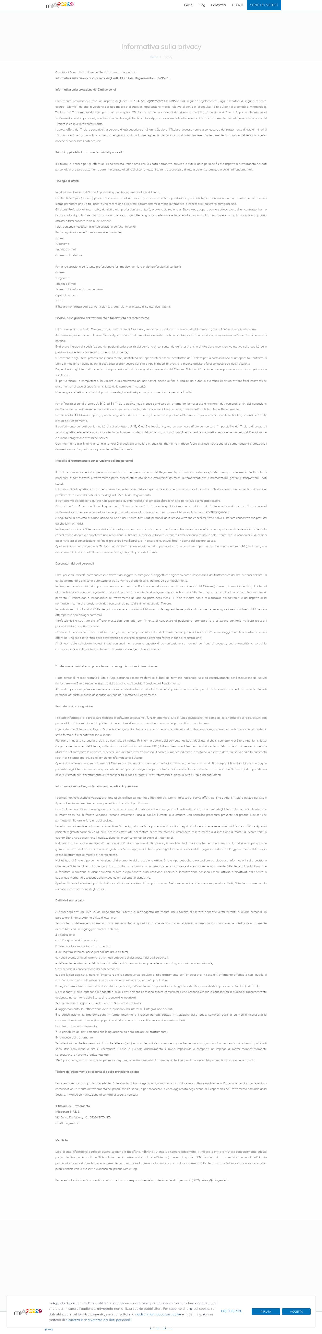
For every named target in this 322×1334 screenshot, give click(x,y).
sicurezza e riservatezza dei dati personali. (98, 1320)
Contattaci (218, 5)
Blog (202, 5)
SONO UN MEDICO (264, 5)
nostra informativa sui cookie (158, 1314)
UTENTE (238, 5)
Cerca (188, 5)
